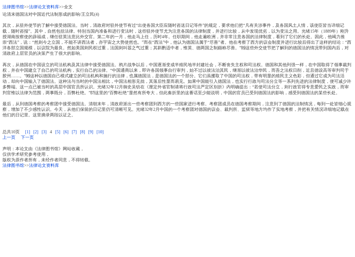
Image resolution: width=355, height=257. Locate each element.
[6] (65, 132)
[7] (74, 132)
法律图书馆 (13, 7)
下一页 (27, 137)
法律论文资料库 (44, 7)
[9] (90, 132)
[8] (82, 132)
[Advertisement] (177, 211)
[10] (100, 132)
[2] (35, 132)
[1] (27, 132)
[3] (44, 132)
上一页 (8, 137)
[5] (57, 132)
